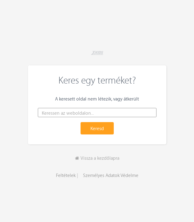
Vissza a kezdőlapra (97, 158)
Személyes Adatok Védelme (110, 175)
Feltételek (66, 175)
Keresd (97, 128)
